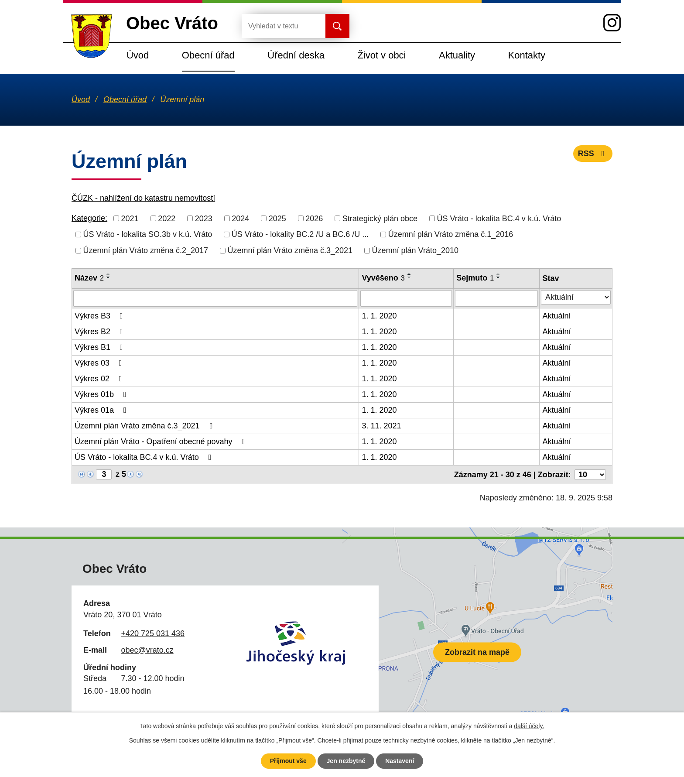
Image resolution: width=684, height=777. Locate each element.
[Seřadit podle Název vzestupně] (108, 274)
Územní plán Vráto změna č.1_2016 (450, 234)
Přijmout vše (288, 760)
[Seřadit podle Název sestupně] (108, 277)
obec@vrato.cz (147, 650)
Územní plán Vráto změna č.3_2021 (290, 250)
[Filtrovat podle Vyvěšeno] (406, 298)
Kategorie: (89, 218)
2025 (277, 218)
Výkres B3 (101, 315)
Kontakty (526, 55)
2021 (130, 218)
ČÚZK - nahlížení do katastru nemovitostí (143, 198)
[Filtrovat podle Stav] (576, 297)
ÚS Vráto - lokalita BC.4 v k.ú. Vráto (499, 218)
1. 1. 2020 (379, 315)
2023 (203, 218)
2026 (314, 218)
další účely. (529, 725)
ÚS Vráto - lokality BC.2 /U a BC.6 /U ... (300, 234)
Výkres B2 (101, 331)
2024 (240, 218)
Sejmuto (475, 278)
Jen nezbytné (346, 760)
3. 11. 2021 (381, 425)
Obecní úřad (208, 55)
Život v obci (381, 55)
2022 (166, 218)
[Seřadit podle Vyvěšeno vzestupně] (409, 274)
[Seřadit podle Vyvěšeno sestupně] (409, 277)
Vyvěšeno (383, 278)
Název (89, 278)
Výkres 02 (100, 378)
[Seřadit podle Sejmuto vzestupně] (498, 274)
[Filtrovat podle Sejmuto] (496, 298)
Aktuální (556, 315)
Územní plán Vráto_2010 (415, 250)
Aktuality (457, 55)
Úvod (138, 55)
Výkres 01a (102, 410)
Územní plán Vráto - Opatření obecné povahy (161, 441)
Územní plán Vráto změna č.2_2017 (146, 250)
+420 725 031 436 (153, 633)
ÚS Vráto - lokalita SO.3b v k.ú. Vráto (147, 234)
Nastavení (399, 760)
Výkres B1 (101, 347)
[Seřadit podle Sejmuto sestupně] (498, 277)
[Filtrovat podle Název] (215, 298)
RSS (593, 153)
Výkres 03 (100, 363)
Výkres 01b (102, 394)
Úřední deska (296, 55)
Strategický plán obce (379, 218)
